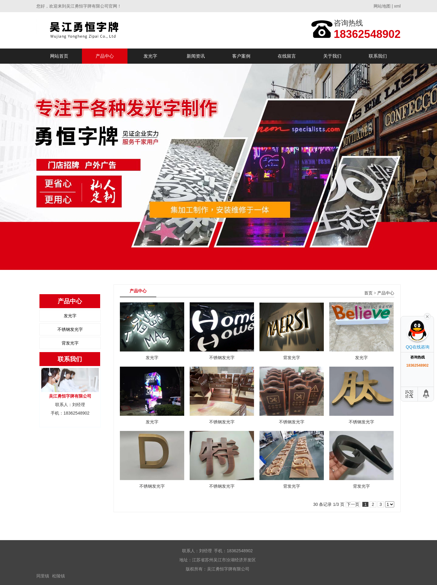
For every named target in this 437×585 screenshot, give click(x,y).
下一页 (353, 504)
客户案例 (241, 56)
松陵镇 (58, 575)
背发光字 (70, 343)
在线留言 (287, 56)
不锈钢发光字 (70, 329)
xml (397, 6)
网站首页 (59, 56)
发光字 (150, 56)
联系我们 (378, 56)
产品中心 (105, 56)
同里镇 (42, 575)
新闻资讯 (196, 56)
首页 (368, 293)
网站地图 (382, 6)
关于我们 (332, 56)
